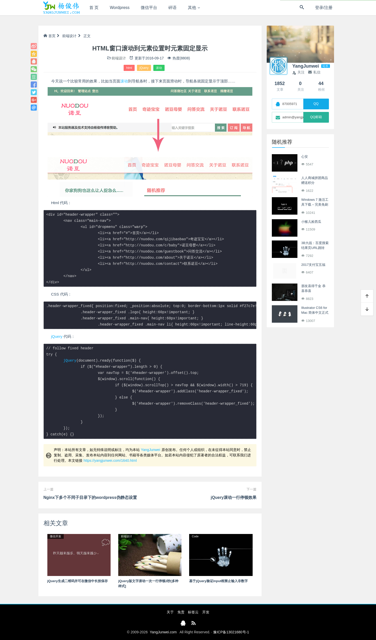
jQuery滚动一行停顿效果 (233, 497)
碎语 (172, 7)
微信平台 (149, 7)
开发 (205, 612)
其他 (192, 7)
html (129, 68)
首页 (50, 36)
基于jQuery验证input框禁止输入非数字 (218, 581)
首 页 (94, 7)
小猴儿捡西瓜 (311, 222)
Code (195, 536)
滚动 (159, 68)
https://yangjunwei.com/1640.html (110, 460)
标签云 (193, 612)
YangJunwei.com (163, 632)
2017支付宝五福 (313, 265)
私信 (314, 72)
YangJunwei (150, 450)
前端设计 (69, 36)
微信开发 (55, 536)
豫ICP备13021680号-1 (231, 632)
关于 (170, 612)
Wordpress (120, 7)
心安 (304, 157)
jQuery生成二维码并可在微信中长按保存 (77, 581)
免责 (181, 612)
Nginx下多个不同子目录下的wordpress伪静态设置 (90, 497)
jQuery (143, 68)
